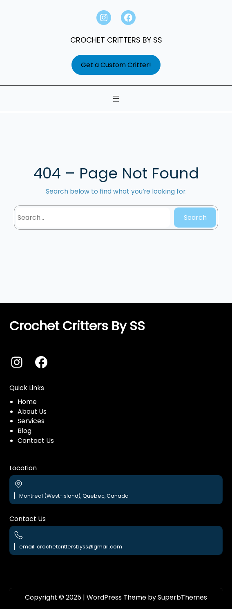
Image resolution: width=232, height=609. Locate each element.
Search (195, 217)
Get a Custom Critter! (116, 65)
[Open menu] (116, 99)
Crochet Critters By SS (116, 40)
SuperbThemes (182, 597)
